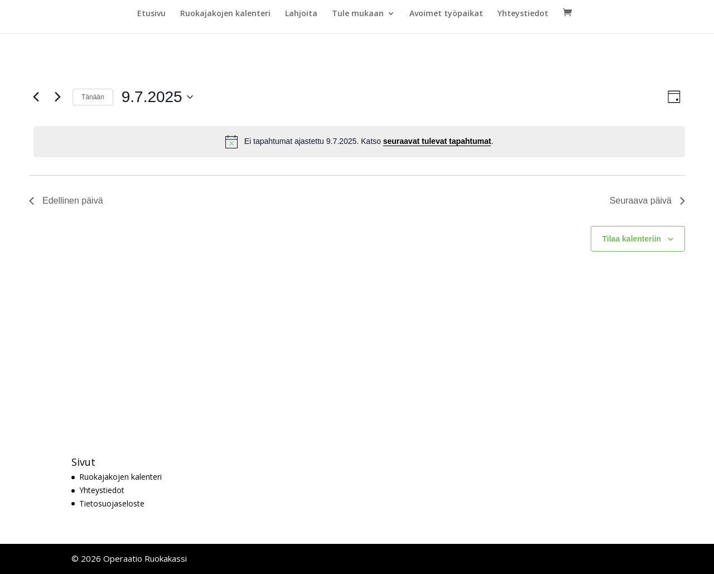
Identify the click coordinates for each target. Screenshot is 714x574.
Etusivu (151, 13)
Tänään (92, 97)
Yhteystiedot (523, 13)
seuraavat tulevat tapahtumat (437, 141)
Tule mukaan (358, 13)
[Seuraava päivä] (57, 97)
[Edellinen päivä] (35, 97)
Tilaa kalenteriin (632, 238)
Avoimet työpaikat (446, 13)
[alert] (359, 141)
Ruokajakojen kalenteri (225, 13)
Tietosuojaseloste (111, 503)
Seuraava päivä (647, 200)
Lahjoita (301, 13)
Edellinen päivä (66, 200)
